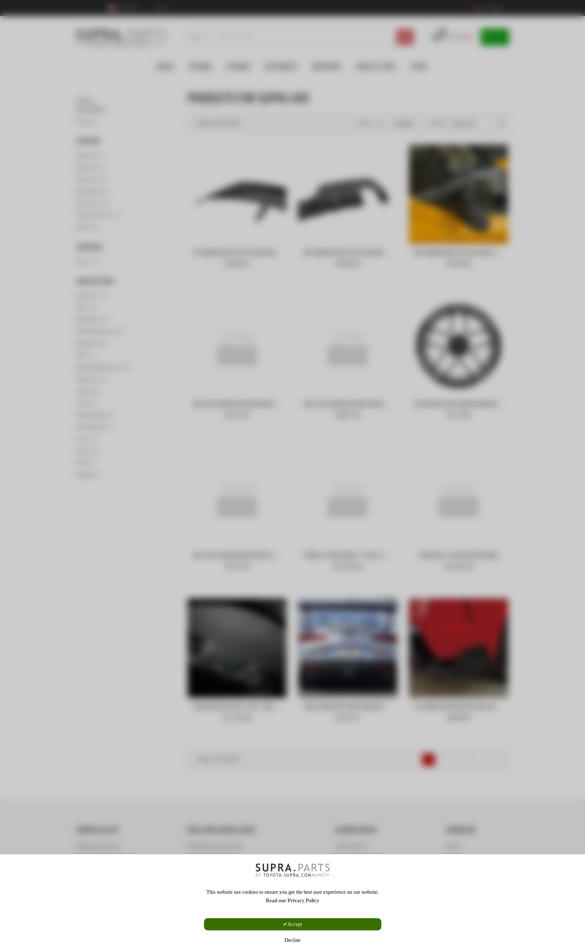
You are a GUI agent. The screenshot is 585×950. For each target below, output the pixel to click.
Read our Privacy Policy (292, 900)
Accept (295, 924)
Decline (293, 940)
